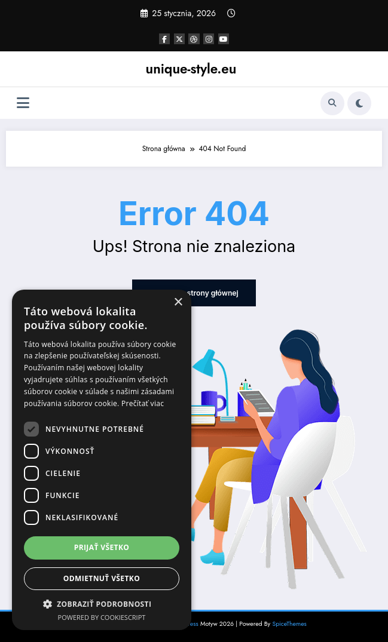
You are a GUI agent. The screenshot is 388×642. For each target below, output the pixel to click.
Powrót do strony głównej (194, 292)
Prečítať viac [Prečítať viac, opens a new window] (142, 403)
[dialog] (101, 460)
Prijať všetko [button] (102, 547)
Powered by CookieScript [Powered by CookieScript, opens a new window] (102, 617)
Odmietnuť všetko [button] (101, 578)
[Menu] (23, 103)
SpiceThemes (289, 623)
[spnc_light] (359, 103)
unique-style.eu (191, 68)
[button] (101, 604)
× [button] (177, 302)
